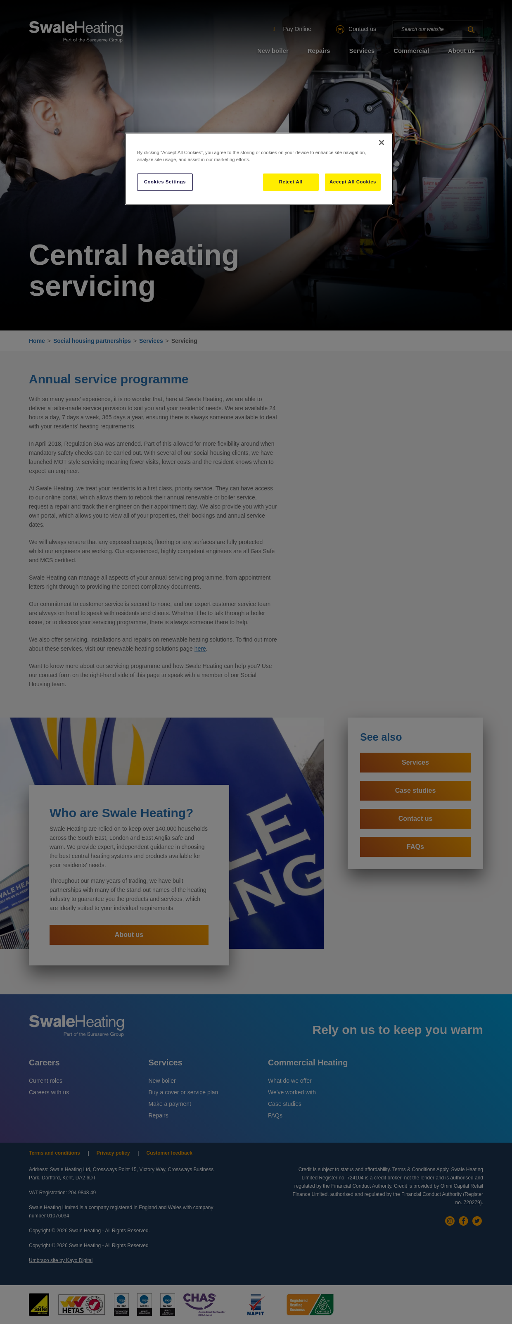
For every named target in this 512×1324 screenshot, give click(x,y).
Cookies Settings (165, 181)
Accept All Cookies (352, 181)
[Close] (381, 142)
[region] (259, 169)
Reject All (291, 181)
